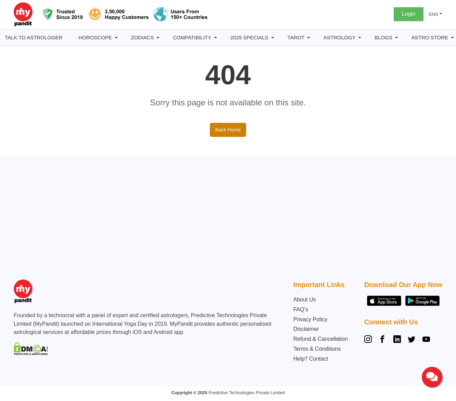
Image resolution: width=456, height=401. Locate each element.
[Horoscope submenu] (116, 37)
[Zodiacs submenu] (158, 37)
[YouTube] (426, 340)
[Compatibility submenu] (215, 37)
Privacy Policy (310, 319)
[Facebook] (382, 340)
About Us (304, 299)
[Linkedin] (397, 340)
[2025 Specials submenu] (272, 37)
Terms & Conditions (317, 349)
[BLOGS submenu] (396, 37)
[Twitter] (411, 340)
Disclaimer (306, 329)
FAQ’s (300, 309)
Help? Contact (310, 359)
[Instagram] (369, 340)
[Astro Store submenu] (452, 37)
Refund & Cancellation (320, 339)
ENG (434, 14)
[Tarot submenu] (308, 37)
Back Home (228, 129)
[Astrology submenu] (359, 37)
